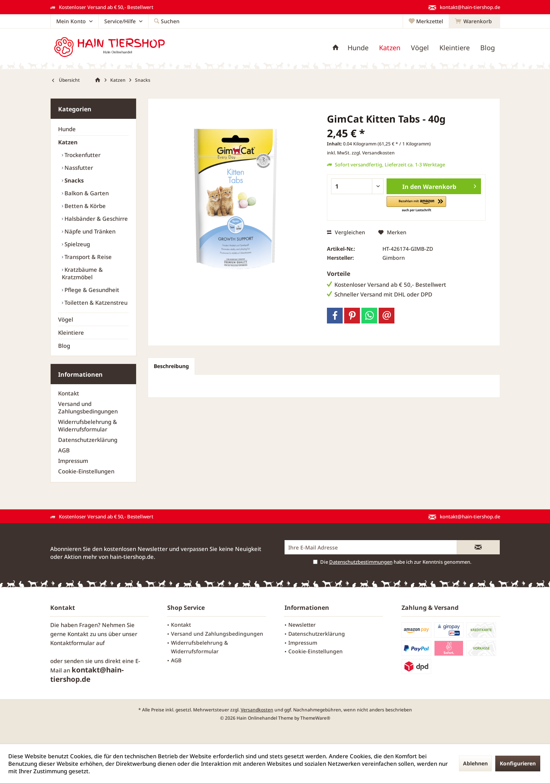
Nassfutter (78, 167)
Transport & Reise (87, 257)
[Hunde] (358, 47)
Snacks (73, 180)
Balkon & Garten (86, 193)
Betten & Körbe (84, 206)
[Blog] (487, 47)
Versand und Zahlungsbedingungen (88, 407)
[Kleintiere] (454, 47)
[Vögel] (420, 47)
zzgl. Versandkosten (373, 153)
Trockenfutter (81, 155)
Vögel (65, 319)
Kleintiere (71, 332)
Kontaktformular (72, 643)
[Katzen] (390, 47)
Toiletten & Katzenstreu (95, 302)
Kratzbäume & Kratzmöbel (82, 273)
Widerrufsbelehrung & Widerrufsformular (87, 425)
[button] (416, 204)
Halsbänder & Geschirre (95, 218)
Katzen (68, 142)
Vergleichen (346, 232)
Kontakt (68, 393)
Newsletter (302, 624)
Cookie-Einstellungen (86, 471)
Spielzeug (76, 244)
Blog (64, 345)
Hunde (67, 129)
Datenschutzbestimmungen (361, 561)
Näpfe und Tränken (89, 231)
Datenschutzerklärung (87, 439)
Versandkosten (257, 710)
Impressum (73, 460)
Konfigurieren (518, 763)
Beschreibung (171, 366)
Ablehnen (475, 763)
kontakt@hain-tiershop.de (87, 674)
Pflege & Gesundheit (91, 289)
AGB (64, 450)
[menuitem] (474, 21)
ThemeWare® (315, 718)
